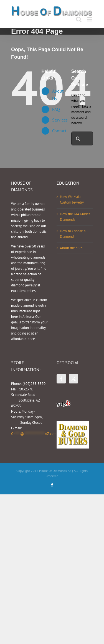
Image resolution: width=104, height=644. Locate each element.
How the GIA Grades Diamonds (75, 217)
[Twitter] (73, 378)
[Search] (78, 138)
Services (60, 120)
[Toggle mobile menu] (90, 19)
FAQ (56, 109)
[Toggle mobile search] (79, 19)
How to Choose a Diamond (72, 234)
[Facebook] (61, 378)
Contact (59, 130)
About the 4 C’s (71, 248)
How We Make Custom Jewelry (72, 199)
